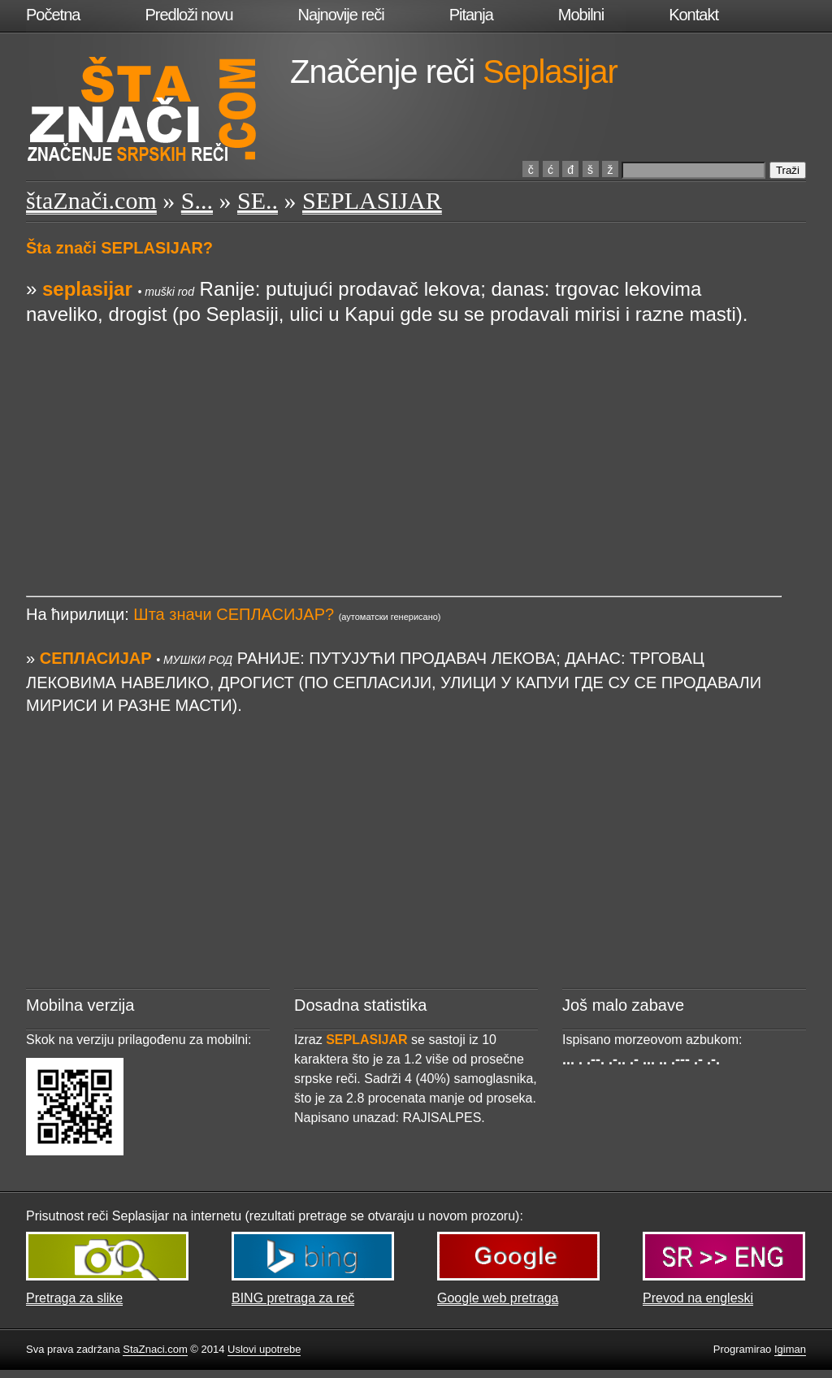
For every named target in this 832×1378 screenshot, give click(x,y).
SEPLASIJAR (372, 200)
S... (197, 200)
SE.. (257, 200)
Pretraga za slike (74, 1298)
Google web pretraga (497, 1298)
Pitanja (471, 15)
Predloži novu (188, 15)
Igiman (790, 1349)
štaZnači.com (91, 200)
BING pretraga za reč (293, 1298)
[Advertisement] (404, 439)
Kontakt (693, 15)
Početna (53, 15)
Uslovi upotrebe (264, 1349)
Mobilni (581, 15)
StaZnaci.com (155, 1349)
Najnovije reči (341, 15)
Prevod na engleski (698, 1298)
